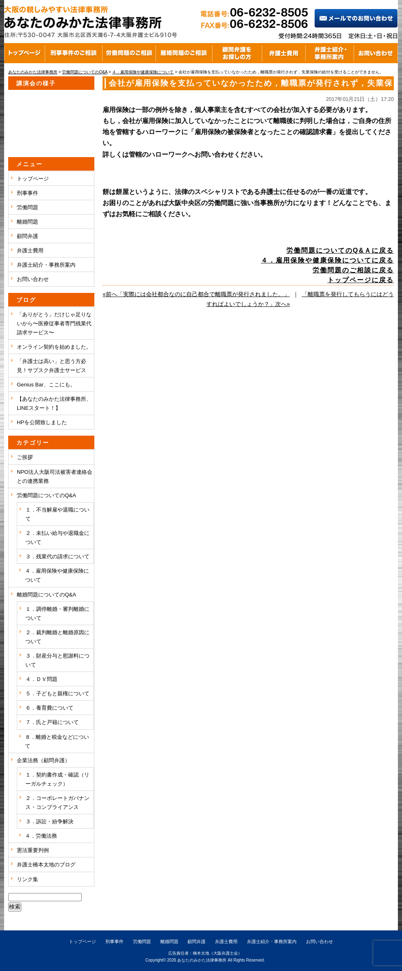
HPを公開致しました (42, 422)
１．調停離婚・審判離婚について (57, 613)
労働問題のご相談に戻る (353, 270)
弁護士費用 (30, 250)
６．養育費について (49, 708)
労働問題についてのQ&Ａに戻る (340, 250)
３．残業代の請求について (57, 556)
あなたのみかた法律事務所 (201, 960)
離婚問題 (27, 222)
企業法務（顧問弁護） (43, 760)
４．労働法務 (41, 836)
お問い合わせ (33, 279)
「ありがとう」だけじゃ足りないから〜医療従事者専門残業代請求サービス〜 (54, 323)
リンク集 (27, 879)
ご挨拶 (25, 457)
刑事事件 (27, 193)
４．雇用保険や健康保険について (57, 575)
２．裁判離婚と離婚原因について (57, 636)
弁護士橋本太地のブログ (46, 864)
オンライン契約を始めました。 (54, 347)
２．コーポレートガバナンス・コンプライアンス (57, 802)
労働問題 (27, 207)
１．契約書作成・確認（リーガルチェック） (57, 779)
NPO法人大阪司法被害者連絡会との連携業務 (54, 476)
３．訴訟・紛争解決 (49, 821)
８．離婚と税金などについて (57, 741)
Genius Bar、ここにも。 (46, 385)
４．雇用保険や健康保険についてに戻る (327, 260)
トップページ (33, 179)
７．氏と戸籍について (52, 722)
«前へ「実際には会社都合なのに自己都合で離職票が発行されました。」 (196, 294)
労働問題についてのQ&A (46, 495)
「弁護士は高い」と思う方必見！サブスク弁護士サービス (51, 365)
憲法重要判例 (33, 850)
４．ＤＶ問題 (41, 679)
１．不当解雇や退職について (57, 514)
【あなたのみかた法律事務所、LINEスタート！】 (54, 403)
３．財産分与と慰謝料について (57, 660)
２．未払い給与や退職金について (57, 537)
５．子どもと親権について (57, 693)
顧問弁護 (27, 236)
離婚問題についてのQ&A (46, 595)
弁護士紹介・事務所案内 (46, 265)
